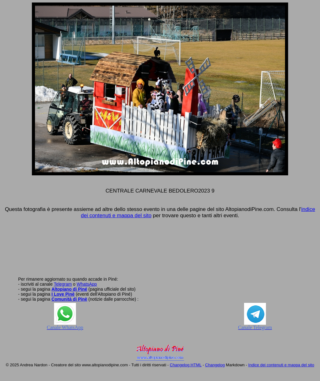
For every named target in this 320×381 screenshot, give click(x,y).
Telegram (63, 284)
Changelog (215, 365)
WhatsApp (87, 284)
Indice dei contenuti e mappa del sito (281, 365)
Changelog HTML (185, 365)
